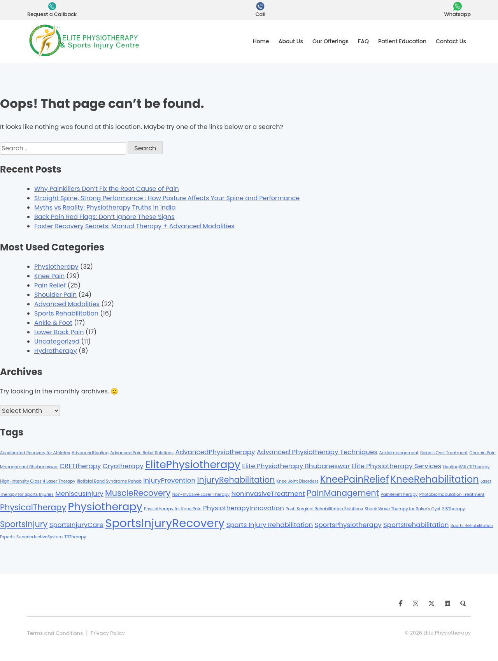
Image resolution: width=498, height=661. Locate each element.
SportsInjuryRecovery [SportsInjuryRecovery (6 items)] (164, 523)
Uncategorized (56, 341)
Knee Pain (49, 275)
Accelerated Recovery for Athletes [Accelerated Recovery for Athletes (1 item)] (35, 453)
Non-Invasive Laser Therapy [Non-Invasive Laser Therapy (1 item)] (201, 494)
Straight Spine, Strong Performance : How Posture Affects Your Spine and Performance (167, 198)
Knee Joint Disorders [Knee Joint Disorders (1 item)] (298, 481)
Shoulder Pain (55, 294)
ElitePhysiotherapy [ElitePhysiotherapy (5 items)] (192, 464)
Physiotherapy (56, 266)
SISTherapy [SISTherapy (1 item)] (453, 509)
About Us (291, 41)
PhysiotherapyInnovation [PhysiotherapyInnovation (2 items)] (243, 508)
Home (261, 41)
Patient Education (402, 41)
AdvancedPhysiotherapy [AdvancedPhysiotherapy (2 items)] (215, 452)
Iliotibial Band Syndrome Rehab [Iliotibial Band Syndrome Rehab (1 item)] (109, 481)
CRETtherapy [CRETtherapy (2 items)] (80, 466)
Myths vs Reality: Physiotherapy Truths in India (105, 207)
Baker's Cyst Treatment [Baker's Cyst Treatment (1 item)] (444, 453)
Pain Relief (50, 285)
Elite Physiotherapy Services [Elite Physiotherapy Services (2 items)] (396, 466)
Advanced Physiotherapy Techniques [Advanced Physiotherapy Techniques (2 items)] (317, 452)
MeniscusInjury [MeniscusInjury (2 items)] (79, 493)
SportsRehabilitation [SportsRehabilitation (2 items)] (416, 524)
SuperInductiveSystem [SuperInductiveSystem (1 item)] (39, 537)
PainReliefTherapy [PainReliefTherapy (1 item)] (399, 494)
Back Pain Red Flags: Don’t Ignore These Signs (104, 216)
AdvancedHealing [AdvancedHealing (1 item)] (90, 453)
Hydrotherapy (55, 350)
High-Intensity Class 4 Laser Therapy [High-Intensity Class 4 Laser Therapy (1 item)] (37, 481)
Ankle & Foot (53, 322)
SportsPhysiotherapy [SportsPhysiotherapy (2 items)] (348, 524)
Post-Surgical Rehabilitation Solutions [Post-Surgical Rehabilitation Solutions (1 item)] (324, 509)
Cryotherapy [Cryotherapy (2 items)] (123, 466)
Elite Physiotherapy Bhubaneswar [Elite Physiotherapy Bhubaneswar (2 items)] (296, 466)
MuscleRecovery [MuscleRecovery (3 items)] (137, 493)
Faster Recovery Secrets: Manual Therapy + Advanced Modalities (134, 226)
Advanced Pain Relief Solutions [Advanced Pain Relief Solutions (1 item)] (142, 453)
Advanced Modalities (67, 304)
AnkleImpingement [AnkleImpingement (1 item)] (399, 453)
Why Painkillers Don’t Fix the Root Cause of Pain (106, 188)
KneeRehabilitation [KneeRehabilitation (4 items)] (435, 479)
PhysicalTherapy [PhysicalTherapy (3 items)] (33, 507)
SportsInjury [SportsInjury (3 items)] (23, 524)
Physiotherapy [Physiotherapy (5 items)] (105, 506)
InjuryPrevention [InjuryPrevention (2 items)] (169, 480)
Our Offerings (330, 41)
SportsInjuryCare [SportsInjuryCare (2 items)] (76, 524)
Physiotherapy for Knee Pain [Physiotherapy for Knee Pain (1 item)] (173, 509)
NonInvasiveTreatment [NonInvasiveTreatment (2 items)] (268, 493)
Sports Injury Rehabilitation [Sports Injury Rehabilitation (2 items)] (269, 524)
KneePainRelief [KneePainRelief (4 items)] (354, 479)
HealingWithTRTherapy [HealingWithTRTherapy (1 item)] (466, 467)
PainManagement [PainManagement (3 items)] (343, 493)
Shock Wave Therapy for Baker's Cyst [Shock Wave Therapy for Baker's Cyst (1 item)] (402, 509)
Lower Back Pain (59, 332)
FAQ (363, 41)
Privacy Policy (108, 633)
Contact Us (451, 41)
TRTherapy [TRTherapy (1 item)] (75, 537)
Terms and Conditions (55, 633)
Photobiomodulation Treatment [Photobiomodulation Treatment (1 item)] (452, 494)
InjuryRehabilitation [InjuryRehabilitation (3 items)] (236, 479)
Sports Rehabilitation (66, 313)
